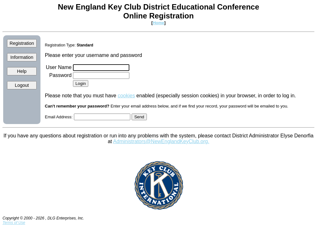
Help (22, 71)
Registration (22, 43)
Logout (22, 85)
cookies (126, 95)
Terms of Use (14, 222)
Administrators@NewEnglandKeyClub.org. (161, 141)
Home (158, 22)
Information (21, 57)
